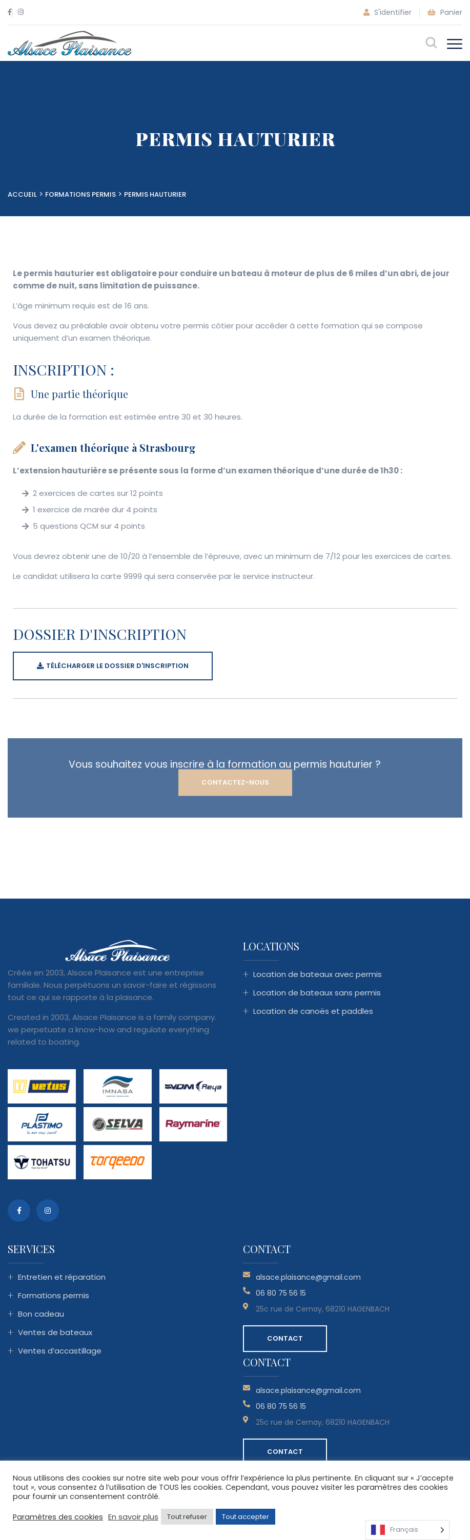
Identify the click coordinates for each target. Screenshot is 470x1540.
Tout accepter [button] (245, 1517)
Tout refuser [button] (187, 1517)
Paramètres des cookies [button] (58, 1517)
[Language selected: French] (407, 1530)
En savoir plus (133, 1517)
